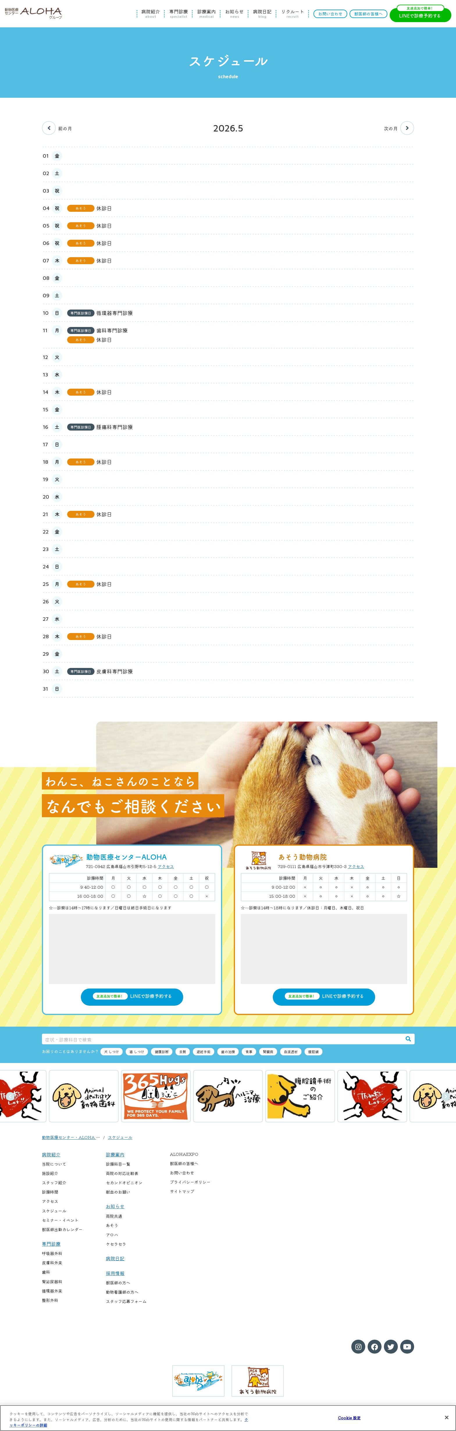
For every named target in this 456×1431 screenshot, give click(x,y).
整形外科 (50, 1300)
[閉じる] (446, 1417)
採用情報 (115, 1273)
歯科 (46, 1272)
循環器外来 (52, 1291)
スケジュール (120, 1137)
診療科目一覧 (118, 1164)
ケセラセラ (116, 1244)
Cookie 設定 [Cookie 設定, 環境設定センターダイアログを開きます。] (349, 1417)
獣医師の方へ (118, 1283)
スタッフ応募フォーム (126, 1301)
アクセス (166, 866)
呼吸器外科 (52, 1253)
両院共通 (114, 1216)
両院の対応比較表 (122, 1173)
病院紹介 (150, 14)
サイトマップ (182, 1191)
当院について (54, 1164)
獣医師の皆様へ (368, 14)
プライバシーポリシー (190, 1182)
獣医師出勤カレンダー (62, 1229)
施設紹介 (50, 1173)
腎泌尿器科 (52, 1281)
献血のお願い (118, 1192)
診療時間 (50, 1192)
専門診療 (178, 14)
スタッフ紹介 (54, 1182)
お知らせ (234, 14)
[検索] (408, 1039)
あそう (112, 1225)
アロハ (112, 1235)
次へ (445, 1096)
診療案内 (206, 14)
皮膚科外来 (52, 1262)
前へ (10, 1096)
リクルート (292, 14)
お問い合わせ (330, 14)
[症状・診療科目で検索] (222, 1039)
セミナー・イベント (60, 1220)
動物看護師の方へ (122, 1292)
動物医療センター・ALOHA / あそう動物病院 (84, 1137)
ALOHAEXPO (184, 1154)
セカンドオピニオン (124, 1182)
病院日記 (262, 14)
